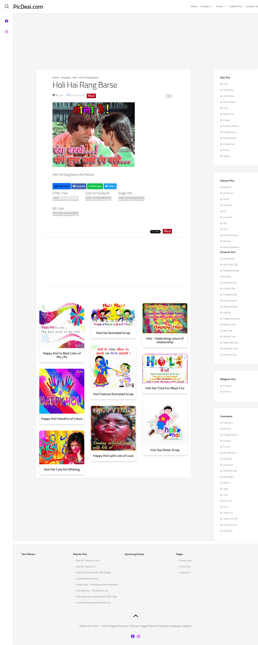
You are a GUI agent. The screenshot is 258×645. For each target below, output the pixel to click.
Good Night (228, 477)
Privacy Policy (185, 560)
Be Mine (227, 429)
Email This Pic (77, 95)
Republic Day (229, 336)
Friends (226, 447)
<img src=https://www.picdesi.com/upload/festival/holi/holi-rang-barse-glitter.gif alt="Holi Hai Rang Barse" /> (65, 198)
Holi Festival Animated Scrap (113, 394)
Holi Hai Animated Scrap (113, 333)
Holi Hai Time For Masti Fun (164, 388)
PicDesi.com (35, 6)
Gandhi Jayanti (230, 300)
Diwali (226, 199)
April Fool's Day (230, 264)
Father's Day (229, 288)
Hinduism (227, 386)
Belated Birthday (231, 270)
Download (62, 186)
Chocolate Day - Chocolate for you (92, 590)
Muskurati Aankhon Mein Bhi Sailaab (93, 572)
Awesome (228, 423)
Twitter (110, 186)
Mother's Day (229, 324)
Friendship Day (230, 294)
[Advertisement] (135, 38)
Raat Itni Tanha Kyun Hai (87, 560)
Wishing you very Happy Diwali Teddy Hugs (96, 596)
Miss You (227, 501)
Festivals (65, 77)
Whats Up (227, 531)
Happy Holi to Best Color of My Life (62, 355)
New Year (227, 330)
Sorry (225, 507)
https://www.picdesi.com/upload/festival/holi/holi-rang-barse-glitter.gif (131, 198)
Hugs (225, 489)
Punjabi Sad (228, 144)
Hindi (213, 6)
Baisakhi (227, 187)
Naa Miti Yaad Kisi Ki (85, 566)
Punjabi (198, 6)
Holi (75, 77)
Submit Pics (229, 6)
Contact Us (245, 6)
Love (225, 495)
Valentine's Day (230, 348)
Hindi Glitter (228, 96)
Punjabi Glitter (230, 138)
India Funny (228, 114)
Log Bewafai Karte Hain (87, 578)
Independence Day (231, 318)
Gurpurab (227, 217)
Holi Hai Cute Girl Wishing (62, 469)
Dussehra (227, 205)
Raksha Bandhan (231, 247)
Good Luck (228, 465)
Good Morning (229, 471)
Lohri (225, 229)
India (225, 108)
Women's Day (229, 354)
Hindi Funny (228, 90)
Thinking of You (230, 525)
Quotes (226, 156)
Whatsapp (95, 186)
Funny (226, 150)
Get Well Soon (229, 453)
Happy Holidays (230, 306)
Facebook (79, 186)
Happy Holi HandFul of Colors (62, 419)
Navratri (227, 241)
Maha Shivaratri (230, 235)
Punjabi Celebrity (231, 126)
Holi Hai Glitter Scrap (165, 450)
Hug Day (227, 312)
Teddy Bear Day (230, 342)
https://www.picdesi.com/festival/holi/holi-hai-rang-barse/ (98, 198)
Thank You (228, 513)
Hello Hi (226, 483)
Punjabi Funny (229, 132)
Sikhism (227, 391)
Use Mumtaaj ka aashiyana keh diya (93, 602)
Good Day (227, 459)
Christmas (228, 193)
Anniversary (229, 258)
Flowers (227, 441)
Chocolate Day (230, 282)
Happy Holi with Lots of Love (113, 456)
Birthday (227, 276)
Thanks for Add (230, 519)
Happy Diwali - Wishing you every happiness (97, 584)
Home (187, 6)
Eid (224, 211)
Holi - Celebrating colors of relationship (165, 340)
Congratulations (230, 435)
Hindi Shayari (229, 102)
